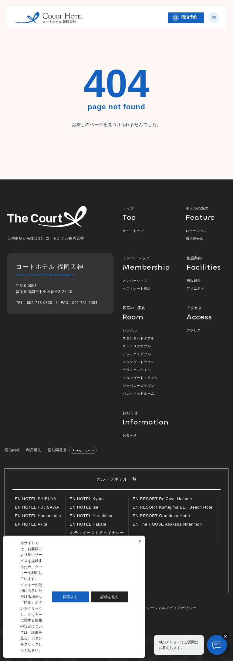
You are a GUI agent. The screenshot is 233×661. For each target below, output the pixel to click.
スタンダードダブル (138, 338)
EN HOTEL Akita (31, 524)
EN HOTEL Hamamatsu (38, 515)
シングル (130, 330)
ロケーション (196, 231)
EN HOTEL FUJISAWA (37, 507)
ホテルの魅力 (206, 213)
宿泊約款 (12, 450)
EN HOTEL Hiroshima (91, 515)
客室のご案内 (147, 313)
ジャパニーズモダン (138, 385)
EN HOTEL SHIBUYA (35, 498)
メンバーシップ (147, 263)
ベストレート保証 (137, 288)
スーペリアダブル (137, 346)
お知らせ (142, 418)
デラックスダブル (137, 354)
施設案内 (206, 263)
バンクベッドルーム (138, 393)
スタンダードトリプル (140, 378)
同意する (70, 597)
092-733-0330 (39, 303)
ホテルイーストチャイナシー (97, 532)
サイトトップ (133, 231)
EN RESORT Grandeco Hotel (161, 515)
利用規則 (34, 450)
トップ (147, 213)
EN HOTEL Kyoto (87, 498)
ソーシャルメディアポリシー (171, 608)
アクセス (206, 313)
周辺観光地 (194, 238)
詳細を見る (109, 597)
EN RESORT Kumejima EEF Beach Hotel (173, 507)
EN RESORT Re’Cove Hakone (162, 498)
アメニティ (195, 288)
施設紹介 (194, 280)
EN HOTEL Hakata (88, 524)
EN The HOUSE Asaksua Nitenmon (167, 524)
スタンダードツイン (138, 362)
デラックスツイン (137, 370)
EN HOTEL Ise (84, 507)
